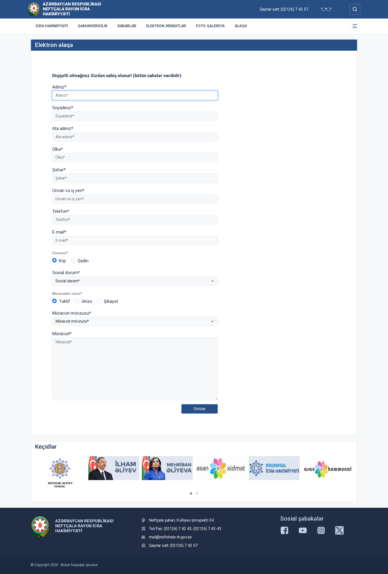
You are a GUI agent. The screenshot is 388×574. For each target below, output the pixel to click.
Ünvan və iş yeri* (68, 190)
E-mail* (59, 232)
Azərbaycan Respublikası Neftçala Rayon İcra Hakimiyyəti (72, 8)
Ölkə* (57, 149)
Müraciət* (62, 333)
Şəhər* (59, 169)
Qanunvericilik (92, 26)
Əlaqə (241, 26)
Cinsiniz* (60, 253)
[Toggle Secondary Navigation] (354, 26)
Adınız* (59, 86)
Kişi (62, 260)
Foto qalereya (210, 26)
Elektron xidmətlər (166, 26)
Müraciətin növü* (67, 293)
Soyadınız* (62, 107)
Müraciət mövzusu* (71, 313)
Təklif (64, 301)
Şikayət (111, 301)
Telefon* (60, 211)
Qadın (83, 260)
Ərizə (87, 301)
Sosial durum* (66, 272)
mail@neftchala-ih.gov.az (170, 537)
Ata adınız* (62, 128)
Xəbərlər (126, 26)
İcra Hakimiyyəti (52, 26)
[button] (191, 493)
